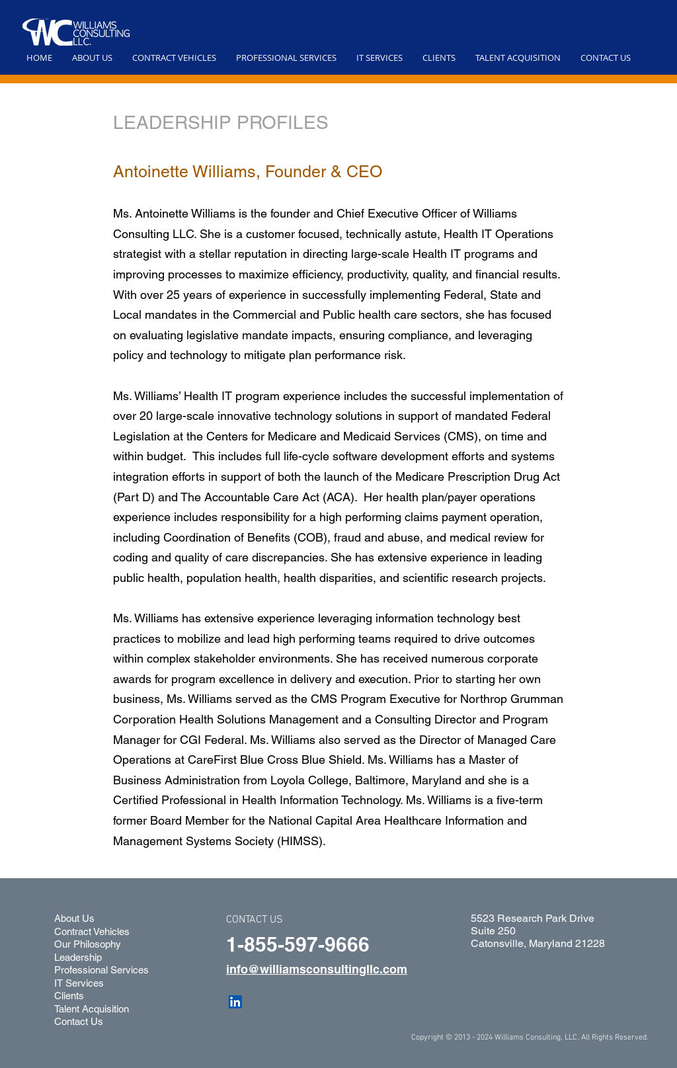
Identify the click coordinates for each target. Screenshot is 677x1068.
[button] (92, 57)
